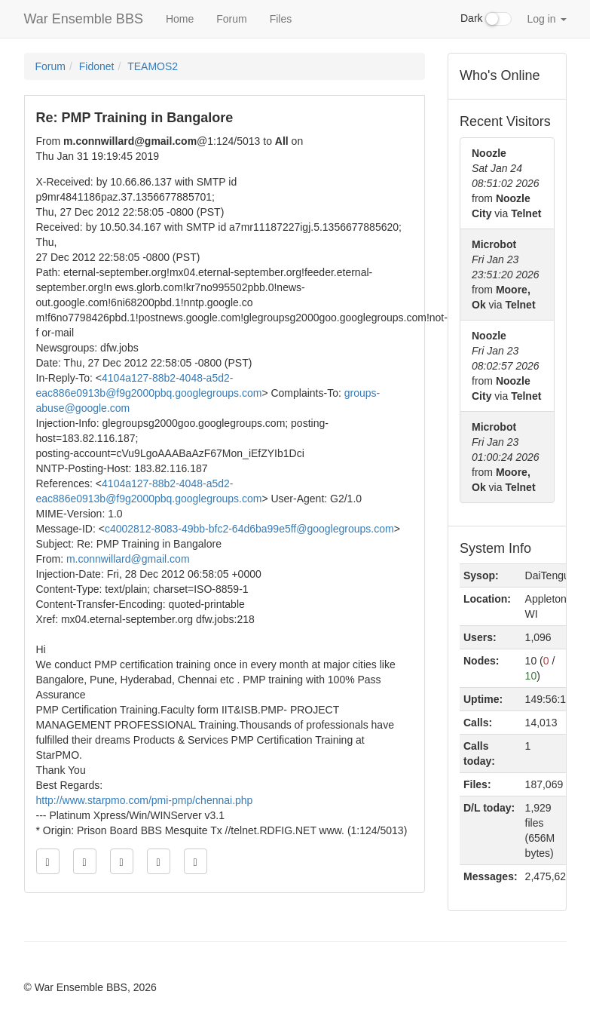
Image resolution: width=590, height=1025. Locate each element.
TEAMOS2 (152, 66)
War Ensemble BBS (83, 18)
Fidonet (97, 66)
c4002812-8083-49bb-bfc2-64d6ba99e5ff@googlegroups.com (249, 529)
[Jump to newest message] (195, 861)
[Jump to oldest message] (48, 861)
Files (281, 19)
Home (180, 19)
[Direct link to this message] (121, 861)
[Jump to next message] (158, 861)
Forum (231, 19)
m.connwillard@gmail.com (128, 559)
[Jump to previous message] (84, 861)
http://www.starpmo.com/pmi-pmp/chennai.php (144, 800)
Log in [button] (546, 19)
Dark (486, 19)
